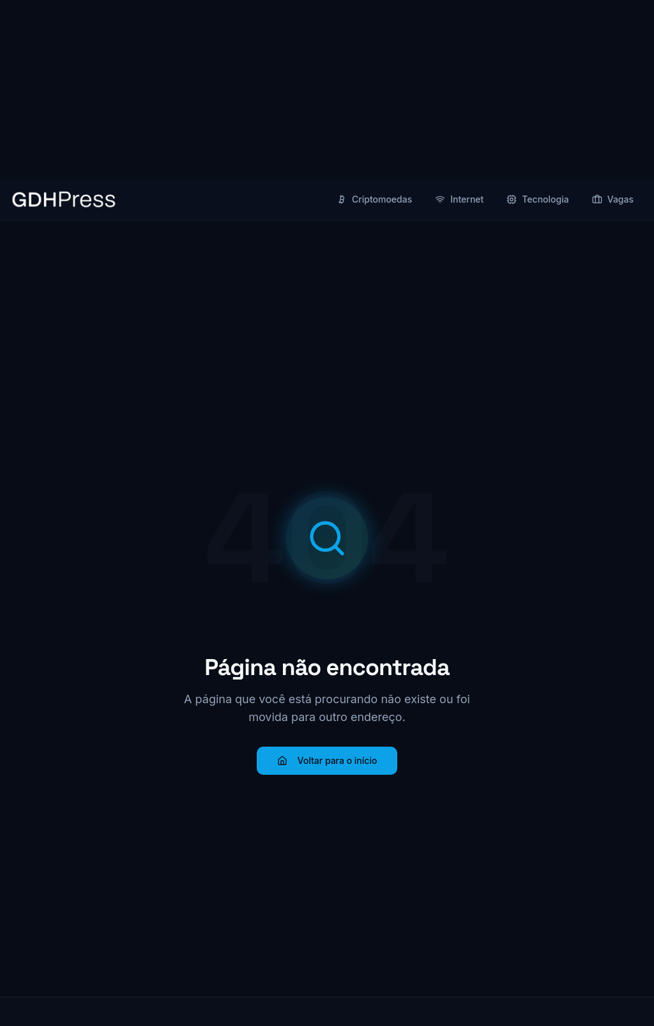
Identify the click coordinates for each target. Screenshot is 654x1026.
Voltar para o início (327, 760)
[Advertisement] (327, 89)
